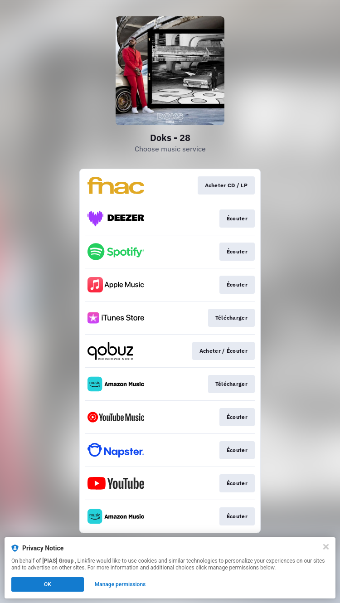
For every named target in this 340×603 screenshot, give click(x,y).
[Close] (326, 547)
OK (47, 584)
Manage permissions (120, 584)
